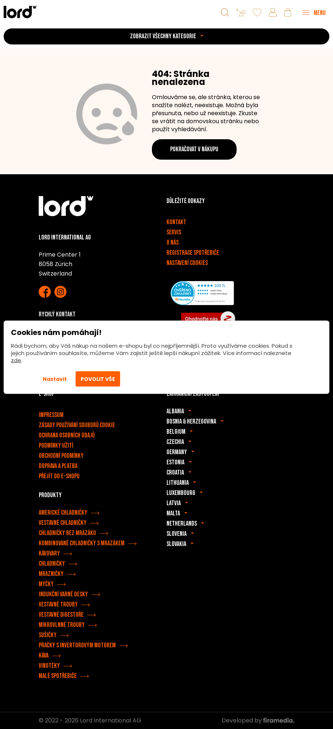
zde (16, 360)
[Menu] (314, 12)
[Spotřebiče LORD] (20, 12)
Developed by (258, 720)
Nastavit (55, 379)
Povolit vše (98, 379)
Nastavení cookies (187, 263)
